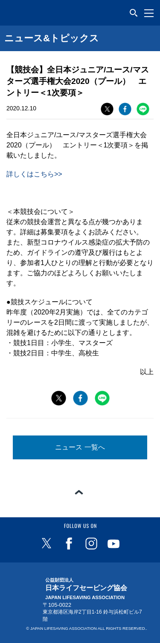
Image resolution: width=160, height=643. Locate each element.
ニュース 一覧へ (80, 447)
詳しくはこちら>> (34, 174)
